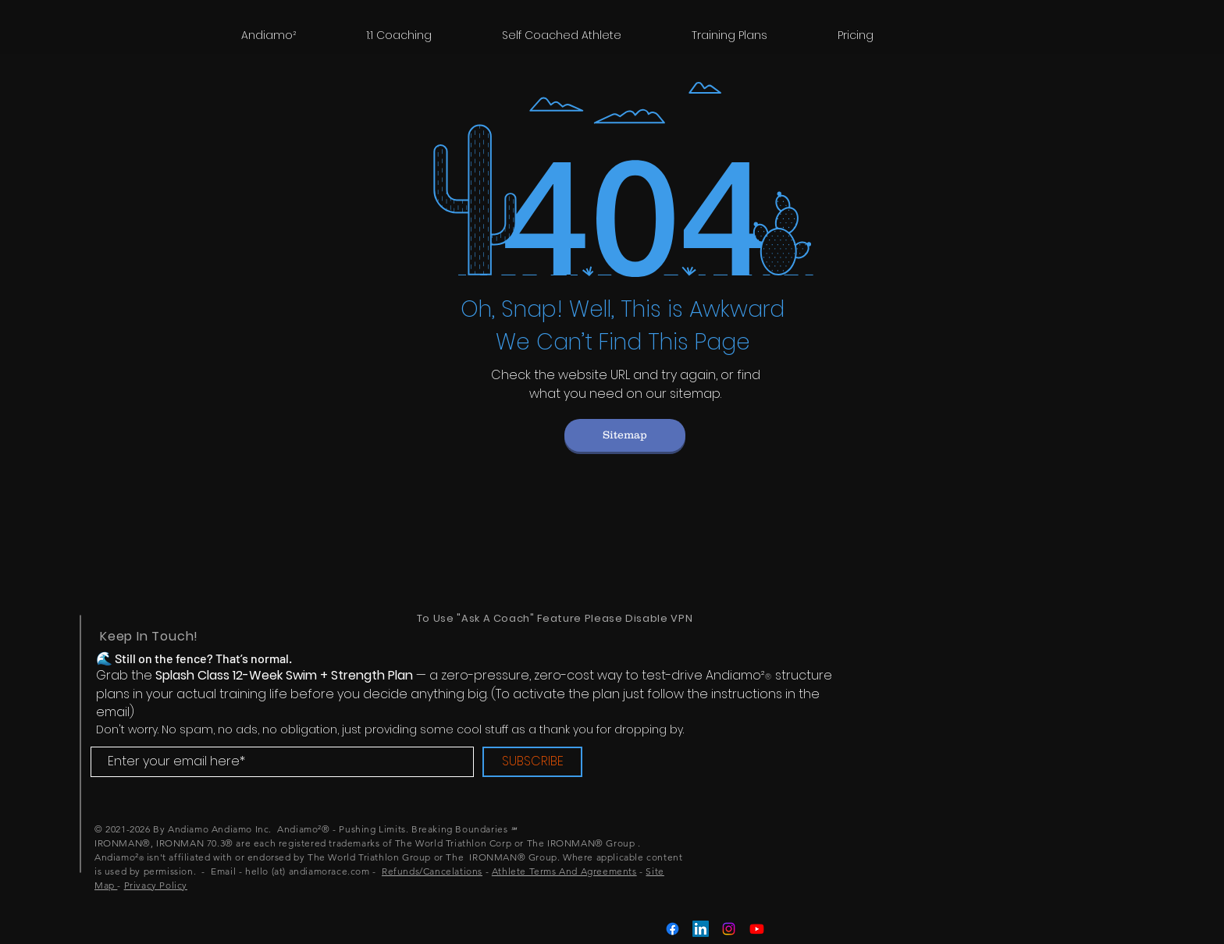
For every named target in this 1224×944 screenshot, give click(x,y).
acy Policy (164, 885)
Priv (132, 885)
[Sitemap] (624, 435)
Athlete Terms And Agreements (564, 871)
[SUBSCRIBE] (532, 762)
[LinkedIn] (700, 929)
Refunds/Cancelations (432, 871)
